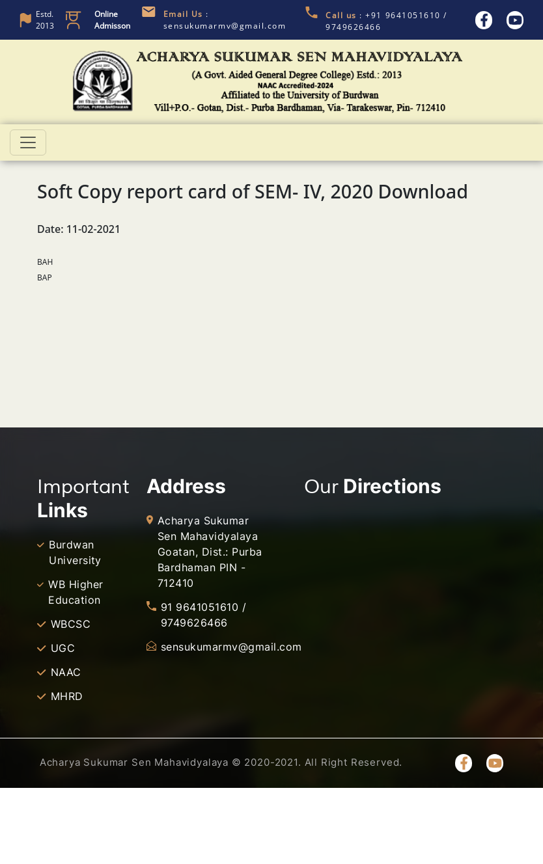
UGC (63, 648)
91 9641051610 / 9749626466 (203, 615)
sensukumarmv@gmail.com (217, 646)
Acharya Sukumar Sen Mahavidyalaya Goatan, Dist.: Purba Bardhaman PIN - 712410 (210, 551)
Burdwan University (75, 552)
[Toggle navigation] (28, 142)
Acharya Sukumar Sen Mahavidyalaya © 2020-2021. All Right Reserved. (221, 762)
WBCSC (70, 623)
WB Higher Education (75, 592)
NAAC (66, 672)
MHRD (67, 696)
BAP (44, 277)
